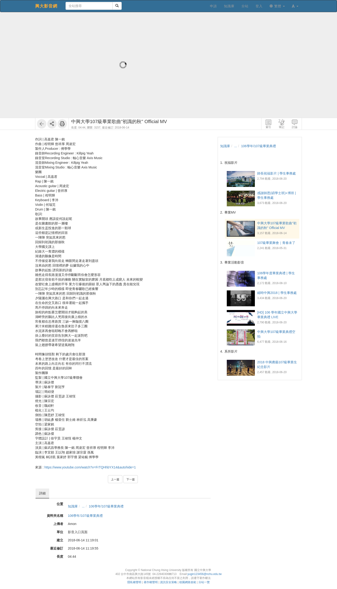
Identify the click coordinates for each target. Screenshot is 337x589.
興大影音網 (46, 6)
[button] (295, 6)
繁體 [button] (277, 6)
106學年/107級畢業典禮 (106, 506)
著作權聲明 (151, 582)
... (83, 506)
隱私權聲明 (134, 582)
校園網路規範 (187, 582)
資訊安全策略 (168, 582)
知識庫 (73, 506)
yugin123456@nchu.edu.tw (204, 574)
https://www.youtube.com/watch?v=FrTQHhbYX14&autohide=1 (90, 467)
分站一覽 (204, 582)
